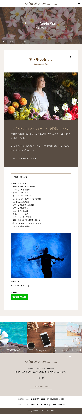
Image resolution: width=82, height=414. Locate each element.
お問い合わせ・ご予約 (41, 386)
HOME (19, 405)
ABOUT (26, 405)
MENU (32, 405)
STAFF (46, 405)
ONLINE (39, 405)
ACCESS (53, 405)
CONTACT (61, 405)
